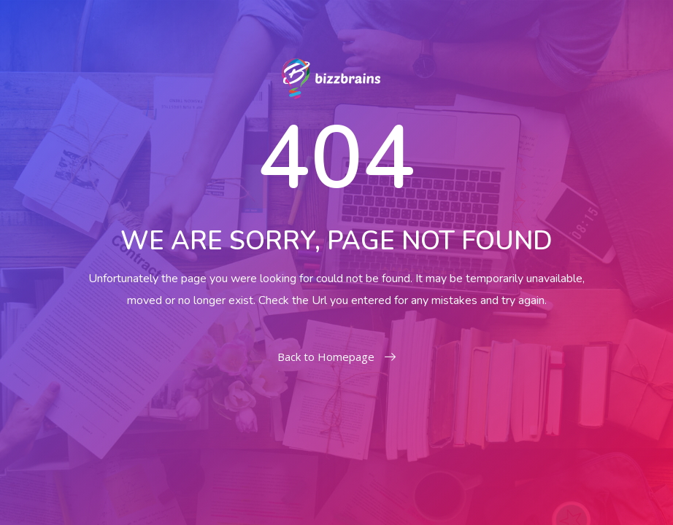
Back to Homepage (336, 356)
